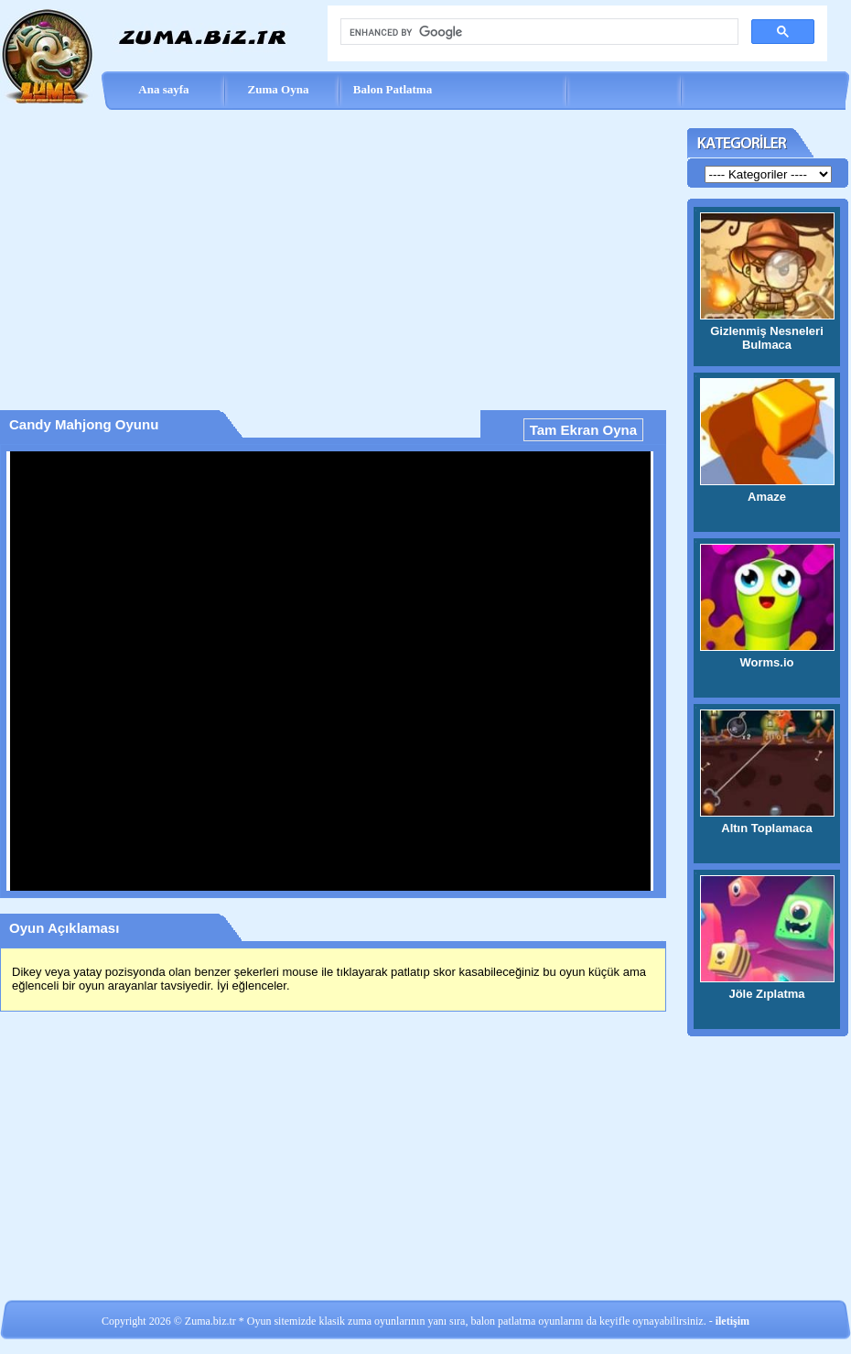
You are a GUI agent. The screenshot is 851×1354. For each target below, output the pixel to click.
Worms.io (767, 662)
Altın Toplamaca (766, 828)
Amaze (767, 497)
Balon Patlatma (392, 89)
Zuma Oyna (278, 89)
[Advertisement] (333, 253)
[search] (538, 32)
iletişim (732, 1321)
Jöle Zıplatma (766, 994)
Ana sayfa (163, 89)
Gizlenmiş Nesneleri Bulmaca (767, 338)
